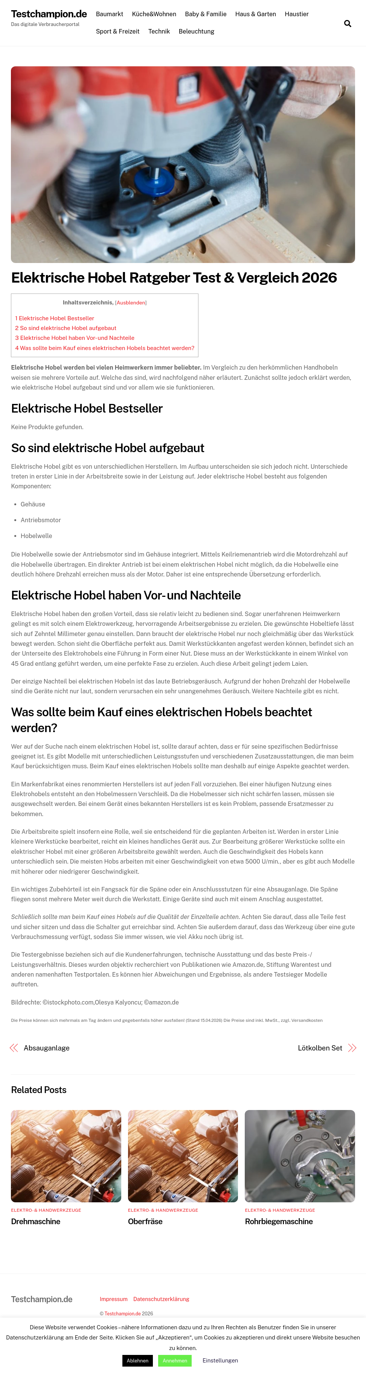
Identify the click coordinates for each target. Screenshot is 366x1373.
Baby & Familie (207, 14)
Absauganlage (47, 1048)
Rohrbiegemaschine (279, 1221)
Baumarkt (111, 14)
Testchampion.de (123, 1314)
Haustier (298, 14)
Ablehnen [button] (138, 1361)
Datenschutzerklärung (161, 1299)
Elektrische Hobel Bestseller (54, 318)
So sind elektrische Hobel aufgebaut (65, 328)
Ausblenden (131, 303)
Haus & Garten (257, 14)
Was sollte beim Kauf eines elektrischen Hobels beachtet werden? (104, 348)
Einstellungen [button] (220, 1360)
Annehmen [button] (175, 1361)
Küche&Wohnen (155, 14)
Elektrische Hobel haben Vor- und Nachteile (74, 338)
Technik (161, 31)
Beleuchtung (198, 31)
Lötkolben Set (320, 1048)
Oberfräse (145, 1221)
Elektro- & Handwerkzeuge (46, 1210)
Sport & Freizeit (119, 31)
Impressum (114, 1299)
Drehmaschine (35, 1221)
